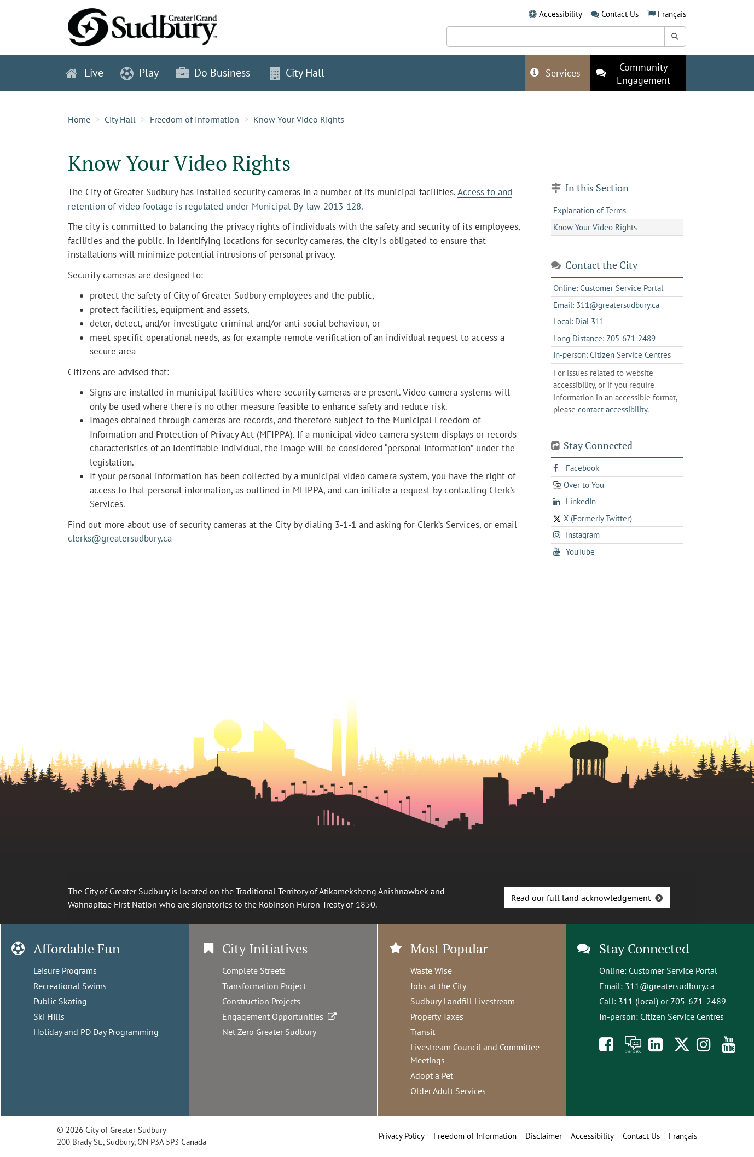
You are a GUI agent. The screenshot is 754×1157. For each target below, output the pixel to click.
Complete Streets (254, 970)
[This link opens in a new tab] (638, 73)
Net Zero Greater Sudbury (269, 1031)
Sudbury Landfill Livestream (462, 1001)
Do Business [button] (213, 73)
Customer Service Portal (673, 970)
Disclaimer (543, 1136)
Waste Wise (431, 970)
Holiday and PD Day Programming (96, 1031)
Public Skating (60, 1001)
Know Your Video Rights (298, 119)
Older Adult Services (448, 1090)
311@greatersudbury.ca (670, 985)
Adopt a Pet (431, 1075)
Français (672, 14)
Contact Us (620, 14)
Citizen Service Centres (682, 1016)
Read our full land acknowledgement (581, 897)
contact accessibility (612, 409)
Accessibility (560, 14)
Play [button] (139, 73)
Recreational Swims (70, 985)
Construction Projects (261, 1001)
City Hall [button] (297, 73)
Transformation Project (264, 985)
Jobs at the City (438, 985)
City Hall (120, 119)
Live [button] (84, 73)
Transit (422, 1031)
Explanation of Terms (589, 210)
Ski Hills (49, 1016)
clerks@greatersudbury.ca (120, 538)
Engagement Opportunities (280, 1016)
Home (79, 119)
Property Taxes (436, 1016)
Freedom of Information (194, 119)
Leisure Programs (65, 970)
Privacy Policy (402, 1136)
